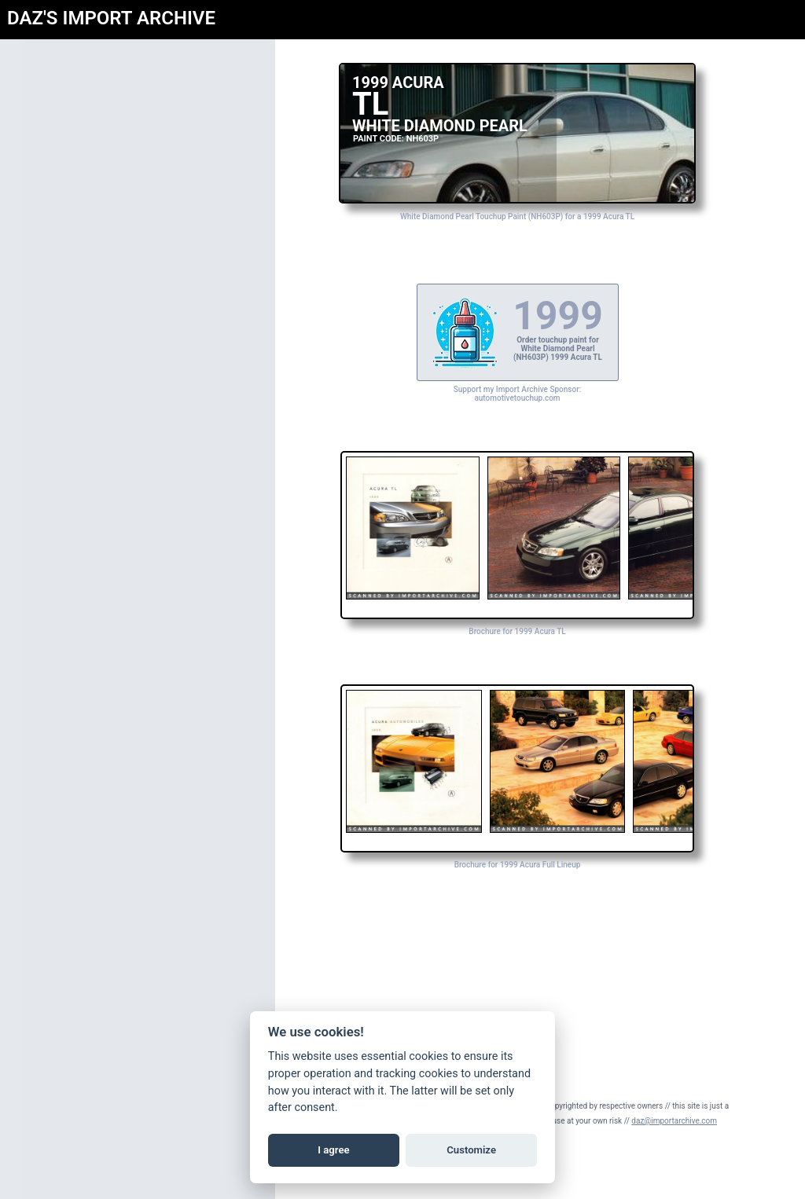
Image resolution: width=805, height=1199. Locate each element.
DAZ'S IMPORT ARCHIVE (111, 18)
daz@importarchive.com (674, 1120)
